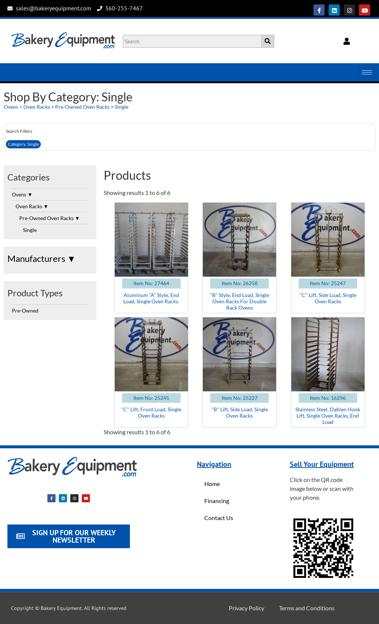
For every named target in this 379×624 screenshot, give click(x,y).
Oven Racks (36, 107)
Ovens (11, 107)
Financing (216, 500)
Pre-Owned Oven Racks (82, 107)
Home (212, 483)
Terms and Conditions (307, 607)
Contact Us (218, 517)
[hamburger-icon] (367, 72)
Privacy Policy (246, 607)
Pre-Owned (25, 310)
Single (121, 107)
